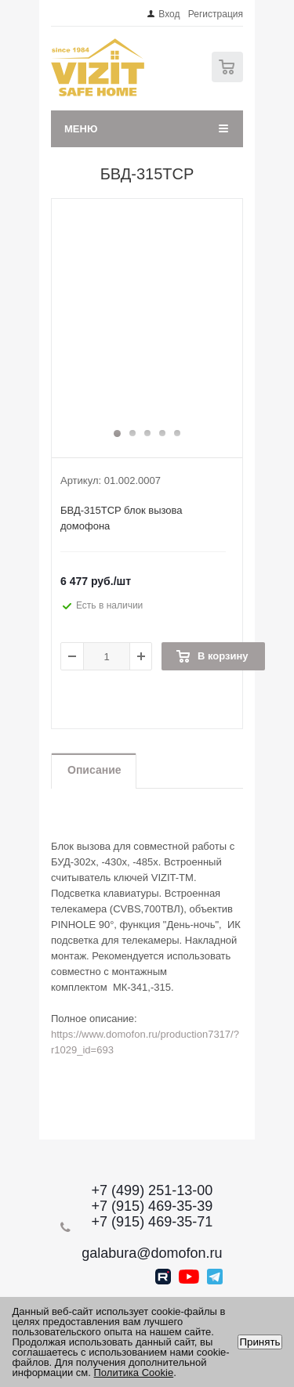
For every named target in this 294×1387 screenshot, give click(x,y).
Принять (259, 1342)
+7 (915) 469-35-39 (152, 1206)
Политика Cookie (134, 1372)
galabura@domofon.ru (152, 1253)
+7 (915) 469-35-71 (152, 1222)
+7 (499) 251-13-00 (152, 1190)
